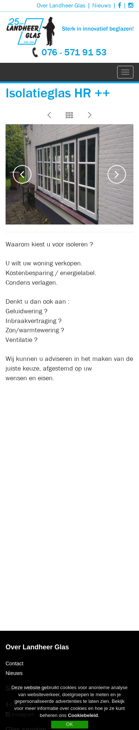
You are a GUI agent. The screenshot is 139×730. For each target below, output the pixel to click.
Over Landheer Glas (61, 5)
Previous (22, 174)
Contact (14, 663)
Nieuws (101, 5)
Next (116, 174)
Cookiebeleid (83, 717)
